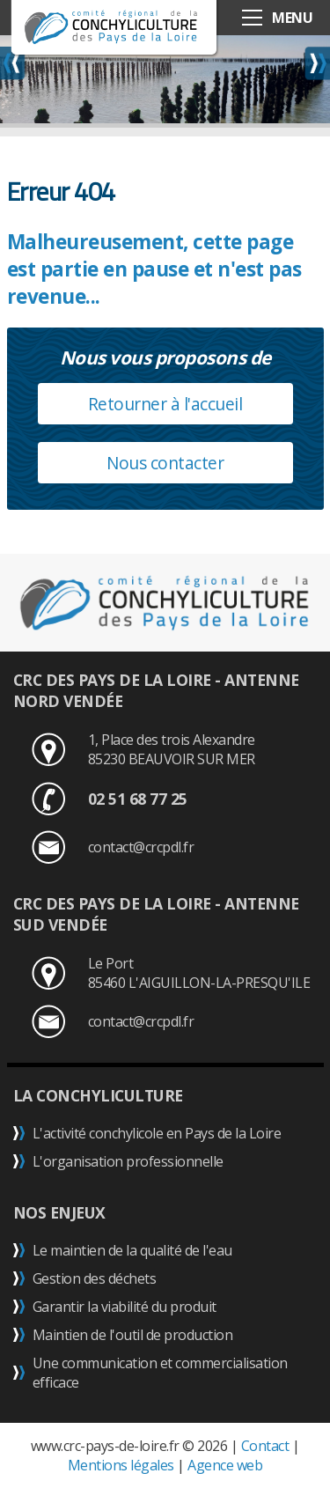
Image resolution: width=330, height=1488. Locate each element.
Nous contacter (165, 463)
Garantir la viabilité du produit (124, 1306)
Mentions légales (121, 1465)
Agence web (224, 1465)
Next (317, 62)
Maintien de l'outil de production (133, 1334)
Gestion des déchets (95, 1278)
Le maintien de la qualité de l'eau (132, 1250)
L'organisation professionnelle (128, 1161)
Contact (265, 1445)
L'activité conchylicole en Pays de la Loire (157, 1133)
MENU (292, 17)
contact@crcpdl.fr (141, 847)
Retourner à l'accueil (165, 404)
